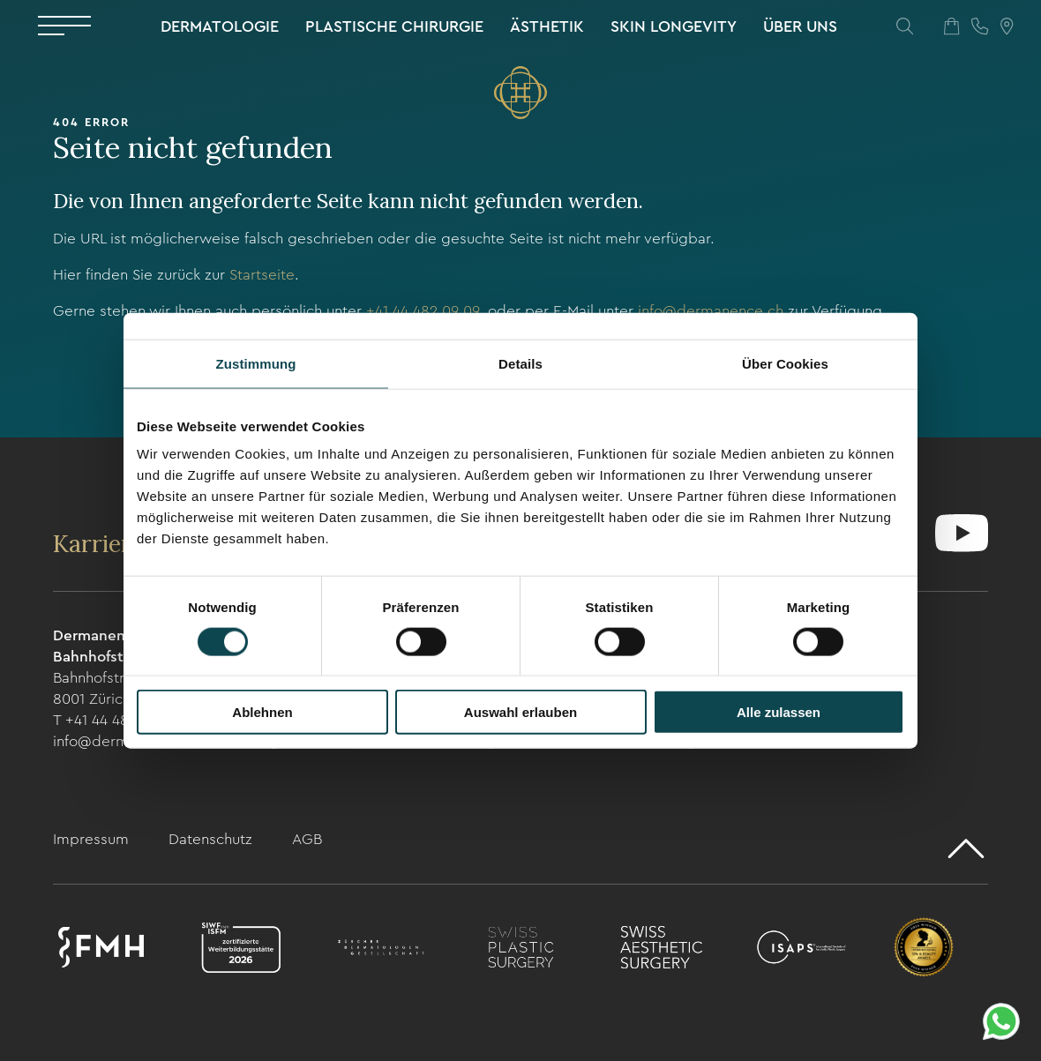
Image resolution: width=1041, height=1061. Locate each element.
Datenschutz (213, 839)
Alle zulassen (778, 712)
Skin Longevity (673, 26)
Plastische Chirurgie (394, 26)
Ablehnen (262, 712)
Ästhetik (547, 26)
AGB (307, 839)
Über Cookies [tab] (785, 362)
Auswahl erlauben (520, 712)
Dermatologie (220, 26)
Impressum (93, 839)
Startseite (262, 275)
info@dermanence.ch (710, 311)
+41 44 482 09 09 (422, 311)
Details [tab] (520, 362)
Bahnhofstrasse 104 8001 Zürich (117, 688)
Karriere (101, 543)
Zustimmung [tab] (256, 362)
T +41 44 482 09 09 (116, 720)
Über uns (800, 26)
